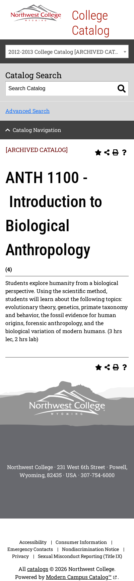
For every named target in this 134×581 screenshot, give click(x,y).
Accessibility (33, 542)
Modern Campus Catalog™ (79, 576)
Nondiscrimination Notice (90, 549)
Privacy (20, 556)
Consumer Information (81, 542)
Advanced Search (27, 110)
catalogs (37, 568)
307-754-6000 (98, 474)
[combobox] (67, 51)
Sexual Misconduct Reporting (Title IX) (80, 556)
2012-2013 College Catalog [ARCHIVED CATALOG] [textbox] (68, 51)
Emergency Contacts (30, 549)
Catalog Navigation (37, 129)
